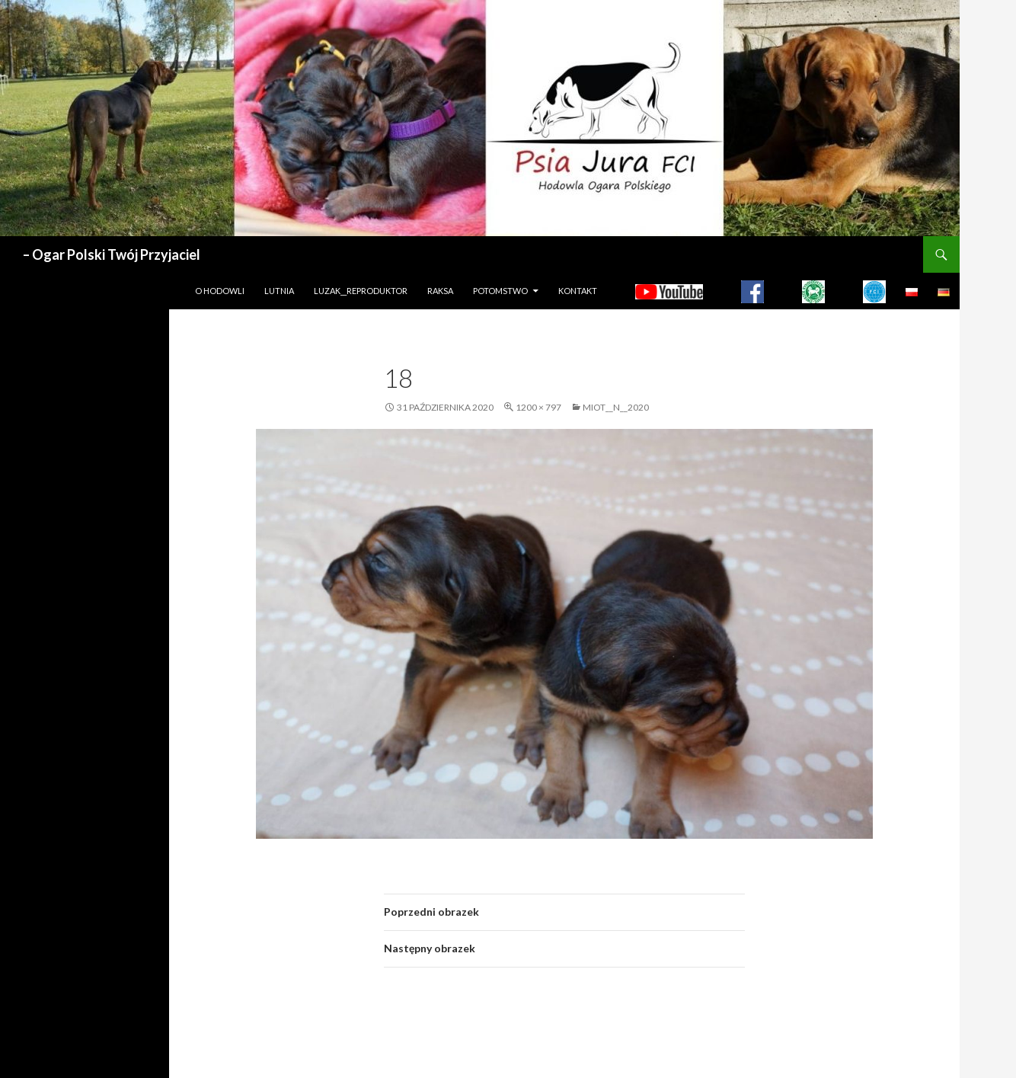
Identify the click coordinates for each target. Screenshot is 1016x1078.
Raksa (440, 291)
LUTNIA (279, 291)
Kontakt (577, 291)
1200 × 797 (538, 407)
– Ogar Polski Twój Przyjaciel (111, 254)
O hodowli (219, 291)
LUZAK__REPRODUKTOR (360, 291)
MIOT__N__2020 (616, 407)
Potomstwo (500, 291)
